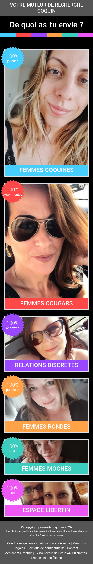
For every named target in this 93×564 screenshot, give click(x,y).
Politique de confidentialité (46, 548)
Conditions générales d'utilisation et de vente (38, 543)
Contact (72, 548)
